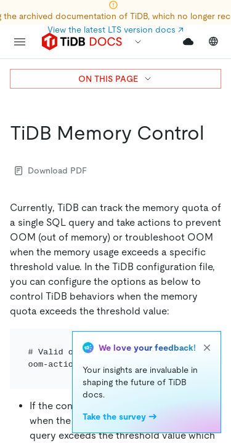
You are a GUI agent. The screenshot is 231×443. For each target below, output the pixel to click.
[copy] (206, 343)
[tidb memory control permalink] (213, 133)
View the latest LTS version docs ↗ (115, 29)
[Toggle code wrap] (189, 343)
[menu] (19, 42)
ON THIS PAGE (115, 79)
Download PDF (51, 170)
